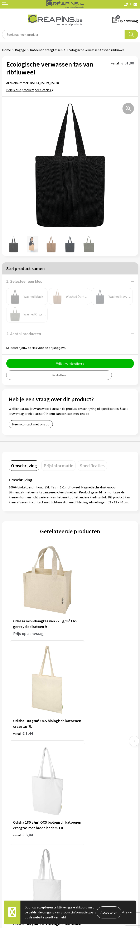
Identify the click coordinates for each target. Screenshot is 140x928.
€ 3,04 (23, 708)
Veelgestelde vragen (16, 827)
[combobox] (63, 34)
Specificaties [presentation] (92, 465)
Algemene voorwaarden (89, 821)
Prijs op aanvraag (28, 617)
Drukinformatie (83, 757)
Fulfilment (79, 750)
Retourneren (11, 834)
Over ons (78, 769)
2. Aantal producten (23, 333)
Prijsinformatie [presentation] (58, 465)
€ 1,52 (84, 703)
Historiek (78, 763)
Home (6, 50)
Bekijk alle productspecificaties (30, 90)
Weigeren (127, 912)
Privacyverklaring (84, 834)
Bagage (20, 50)
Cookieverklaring (84, 827)
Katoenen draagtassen (46, 50)
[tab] (24, 465)
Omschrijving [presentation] (24, 465)
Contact (8, 821)
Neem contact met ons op (30, 424)
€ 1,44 (84, 617)
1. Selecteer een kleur (25, 281)
